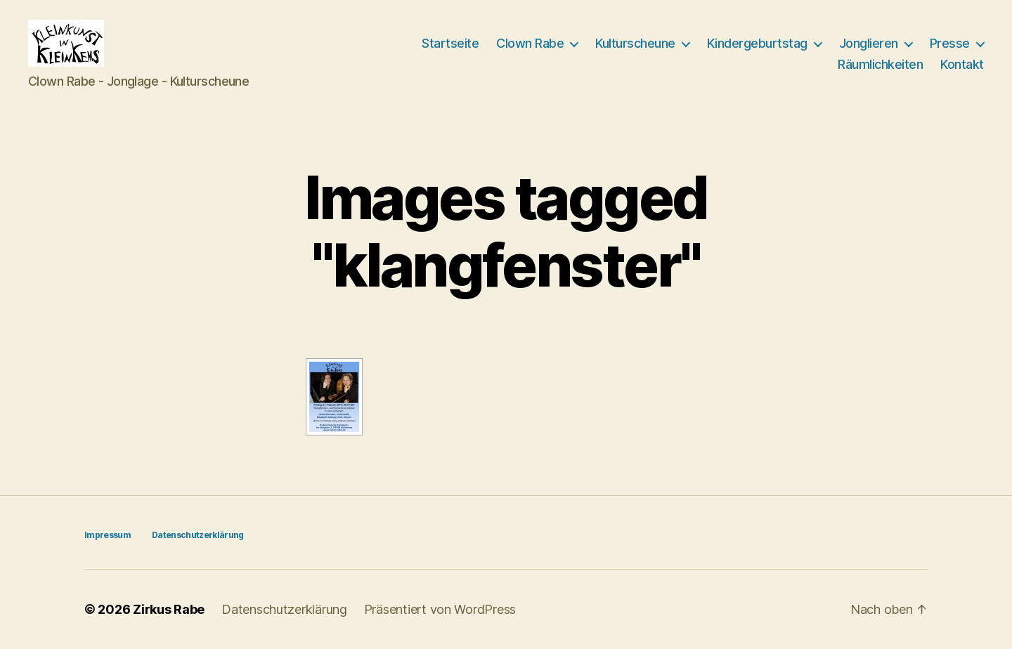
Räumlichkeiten (880, 64)
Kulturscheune (635, 43)
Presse (950, 43)
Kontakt (962, 64)
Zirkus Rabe (169, 609)
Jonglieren (868, 43)
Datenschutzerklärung (198, 535)
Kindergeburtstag (757, 43)
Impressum (107, 535)
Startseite (450, 43)
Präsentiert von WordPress (440, 609)
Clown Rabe (530, 43)
